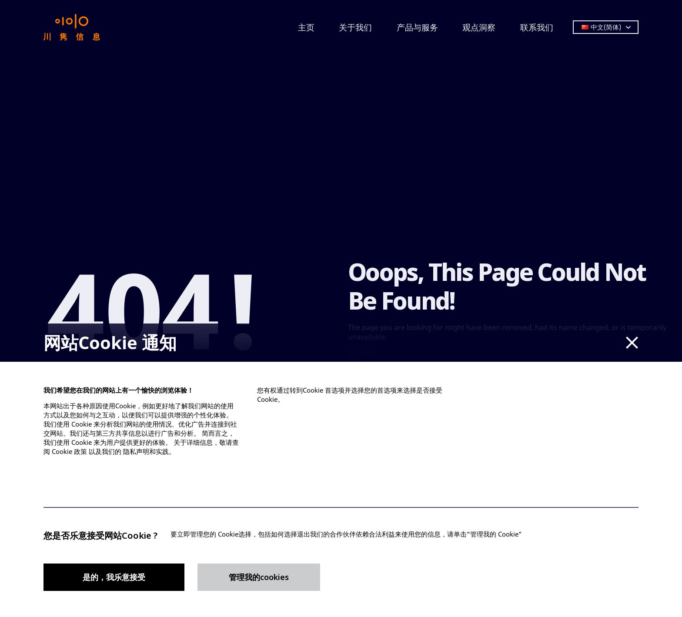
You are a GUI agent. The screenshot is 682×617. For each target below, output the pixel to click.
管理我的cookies (259, 577)
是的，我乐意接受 (114, 577)
